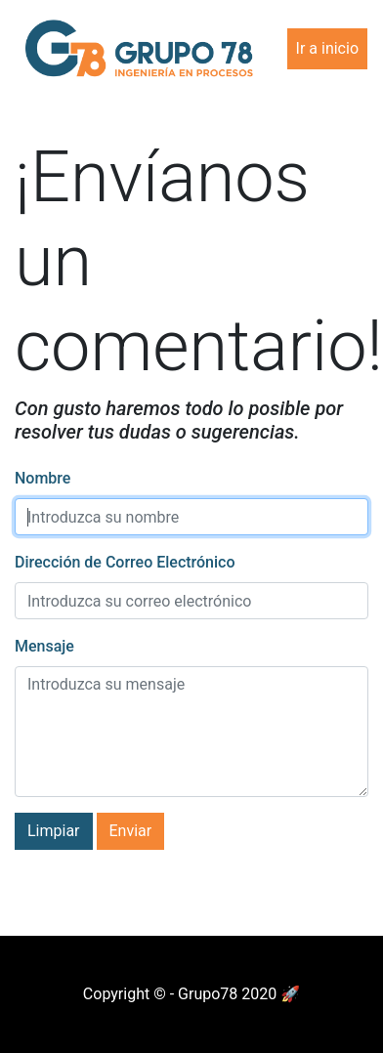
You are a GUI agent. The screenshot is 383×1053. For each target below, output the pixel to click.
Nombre (42, 478)
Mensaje (44, 646)
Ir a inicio (327, 48)
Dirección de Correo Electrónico (125, 562)
